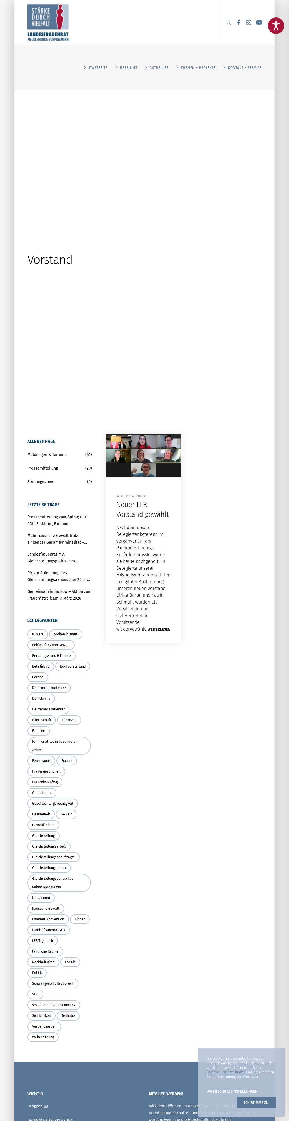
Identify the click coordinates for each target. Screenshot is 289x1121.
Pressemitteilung (42, 468)
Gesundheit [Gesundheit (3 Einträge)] (41, 814)
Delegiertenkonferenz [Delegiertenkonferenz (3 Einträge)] (49, 688)
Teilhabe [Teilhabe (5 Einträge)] (68, 1016)
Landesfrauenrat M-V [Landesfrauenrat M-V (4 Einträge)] (48, 930)
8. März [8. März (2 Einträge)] (37, 634)
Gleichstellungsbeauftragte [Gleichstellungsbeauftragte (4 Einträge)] (53, 857)
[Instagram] (246, 22)
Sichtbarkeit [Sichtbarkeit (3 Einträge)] (41, 1016)
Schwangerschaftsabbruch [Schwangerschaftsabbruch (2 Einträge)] (53, 984)
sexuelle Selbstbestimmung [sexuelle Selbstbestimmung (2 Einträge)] (53, 1005)
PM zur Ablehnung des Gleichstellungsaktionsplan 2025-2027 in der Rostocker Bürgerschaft (58, 577)
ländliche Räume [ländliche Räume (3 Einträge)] (45, 951)
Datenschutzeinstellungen (226, 1072)
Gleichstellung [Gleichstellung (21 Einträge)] (43, 836)
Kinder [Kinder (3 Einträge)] (80, 919)
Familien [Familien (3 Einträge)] (38, 731)
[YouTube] (256, 22)
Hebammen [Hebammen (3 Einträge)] (41, 898)
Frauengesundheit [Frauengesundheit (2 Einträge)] (46, 771)
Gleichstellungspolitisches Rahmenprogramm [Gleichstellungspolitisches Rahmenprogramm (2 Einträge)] (52, 883)
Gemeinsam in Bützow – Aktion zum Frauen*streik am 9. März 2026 (59, 595)
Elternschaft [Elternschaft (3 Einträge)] (41, 720)
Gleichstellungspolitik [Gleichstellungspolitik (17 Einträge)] (49, 868)
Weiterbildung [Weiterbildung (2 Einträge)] (43, 1037)
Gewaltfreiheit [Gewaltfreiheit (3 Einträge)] (43, 825)
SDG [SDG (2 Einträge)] (35, 994)
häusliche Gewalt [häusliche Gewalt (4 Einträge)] (45, 909)
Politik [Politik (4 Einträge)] (37, 973)
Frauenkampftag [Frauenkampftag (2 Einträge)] (45, 782)
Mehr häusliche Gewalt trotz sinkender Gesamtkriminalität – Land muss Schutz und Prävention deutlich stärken (57, 539)
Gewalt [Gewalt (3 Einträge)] (66, 814)
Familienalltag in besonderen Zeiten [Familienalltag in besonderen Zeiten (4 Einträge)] (55, 746)
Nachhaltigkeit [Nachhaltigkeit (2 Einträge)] (43, 962)
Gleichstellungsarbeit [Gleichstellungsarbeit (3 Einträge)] (49, 846)
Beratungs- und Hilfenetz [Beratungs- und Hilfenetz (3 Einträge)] (51, 656)
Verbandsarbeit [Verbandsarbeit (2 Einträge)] (44, 1026)
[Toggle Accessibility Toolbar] (276, 25)
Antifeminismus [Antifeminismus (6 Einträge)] (66, 634)
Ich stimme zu (256, 1102)
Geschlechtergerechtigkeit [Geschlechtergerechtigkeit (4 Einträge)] (52, 804)
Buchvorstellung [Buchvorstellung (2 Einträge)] (73, 666)
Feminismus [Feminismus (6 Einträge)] (41, 761)
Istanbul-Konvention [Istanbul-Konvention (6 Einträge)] (48, 919)
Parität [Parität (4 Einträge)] (70, 962)
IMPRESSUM (37, 1107)
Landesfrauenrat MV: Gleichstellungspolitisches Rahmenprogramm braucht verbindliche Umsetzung (51, 558)
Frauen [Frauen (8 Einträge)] (66, 761)
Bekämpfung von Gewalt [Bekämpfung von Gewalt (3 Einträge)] (51, 645)
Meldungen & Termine (131, 496)
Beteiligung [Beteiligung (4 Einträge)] (40, 666)
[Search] (226, 22)
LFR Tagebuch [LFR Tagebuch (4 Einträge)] (42, 941)
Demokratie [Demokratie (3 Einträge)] (41, 699)
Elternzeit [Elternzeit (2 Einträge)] (69, 720)
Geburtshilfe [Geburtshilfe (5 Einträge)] (42, 793)
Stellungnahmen (42, 481)
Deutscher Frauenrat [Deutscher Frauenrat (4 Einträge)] (48, 709)
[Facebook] (236, 22)
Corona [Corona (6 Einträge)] (37, 677)
